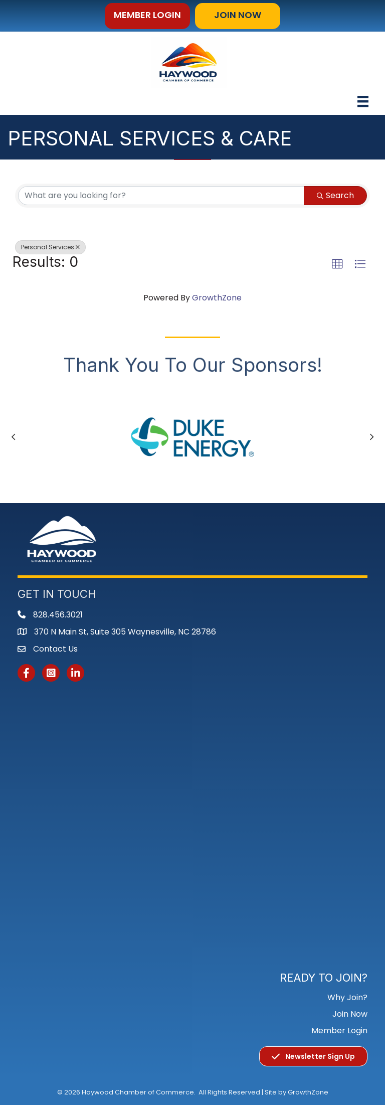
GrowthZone (217, 297)
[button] (147, 16)
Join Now (349, 1014)
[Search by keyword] (161, 195)
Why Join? (347, 997)
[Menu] (362, 101)
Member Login (339, 1030)
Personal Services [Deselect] (50, 247)
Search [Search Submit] (335, 195)
